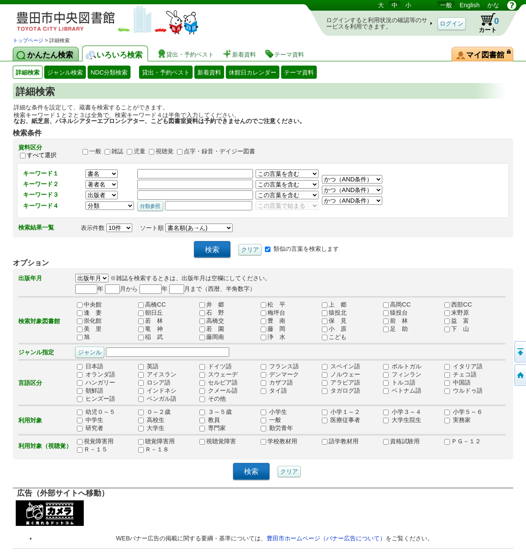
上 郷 (334, 304)
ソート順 (186, 227)
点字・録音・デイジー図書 (219, 151)
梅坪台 (273, 313)
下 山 (456, 329)
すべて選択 (42, 155)
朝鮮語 (90, 391)
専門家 (212, 428)
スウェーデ (218, 374)
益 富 (456, 321)
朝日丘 (150, 313)
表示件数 (106, 227)
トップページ (28, 40)
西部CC (458, 304)
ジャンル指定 (36, 352)
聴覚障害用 (156, 441)
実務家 (457, 420)
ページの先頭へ (519, 351)
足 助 (395, 329)
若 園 (211, 329)
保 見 (334, 321)
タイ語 (274, 391)
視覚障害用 (95, 441)
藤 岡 (273, 329)
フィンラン (402, 374)
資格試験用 (401, 441)
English (470, 5)
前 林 (395, 321)
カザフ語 (277, 382)
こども (334, 337)
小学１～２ (341, 412)
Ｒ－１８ (153, 449)
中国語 (457, 382)
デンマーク (280, 374)
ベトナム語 (402, 391)
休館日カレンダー (252, 72)
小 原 (334, 329)
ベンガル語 (157, 399)
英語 (148, 366)
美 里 (89, 329)
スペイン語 (341, 366)
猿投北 (334, 313)
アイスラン (157, 374)
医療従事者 (341, 420)
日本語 (90, 366)
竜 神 (150, 329)
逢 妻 (89, 313)
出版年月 (30, 278)
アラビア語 (341, 382)
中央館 (89, 304)
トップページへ (519, 375)
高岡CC (397, 304)
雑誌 (117, 151)
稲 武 (150, 337)
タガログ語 (341, 391)
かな (493, 5)
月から (121, 288)
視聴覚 (164, 151)
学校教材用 (279, 441)
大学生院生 (402, 420)
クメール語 (218, 391)
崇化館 (89, 321)
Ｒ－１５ (92, 449)
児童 (139, 151)
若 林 (150, 321)
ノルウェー (341, 374)
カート (485, 23)
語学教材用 (340, 441)
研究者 (90, 428)
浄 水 (273, 337)
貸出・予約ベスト (166, 72)
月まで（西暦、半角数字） (212, 288)
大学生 (151, 428)
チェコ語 (460, 374)
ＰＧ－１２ (462, 441)
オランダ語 (96, 374)
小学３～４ (402, 412)
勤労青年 (277, 428)
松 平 (273, 304)
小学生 (274, 412)
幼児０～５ (96, 412)
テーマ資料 (299, 72)
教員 (209, 420)
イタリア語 (463, 366)
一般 (446, 5)
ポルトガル (402, 366)
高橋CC (152, 304)
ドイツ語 (215, 366)
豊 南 (273, 321)
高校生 (151, 420)
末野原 (456, 313)
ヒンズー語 (96, 399)
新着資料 (209, 72)
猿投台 (395, 313)
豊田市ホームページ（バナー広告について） (326, 538)
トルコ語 (399, 382)
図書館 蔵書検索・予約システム (102, 18)
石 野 (211, 313)
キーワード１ (41, 173)
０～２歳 (154, 412)
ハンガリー (96, 382)
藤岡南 (211, 337)
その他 (212, 399)
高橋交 (211, 321)
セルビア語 (218, 382)
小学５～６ (463, 412)
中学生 (90, 420)
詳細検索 (28, 72)
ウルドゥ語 (463, 391)
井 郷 (211, 304)
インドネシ (157, 391)
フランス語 (280, 366)
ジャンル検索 (65, 72)
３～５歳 (215, 412)
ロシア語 (154, 382)
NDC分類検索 (109, 72)
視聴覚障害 (217, 441)
